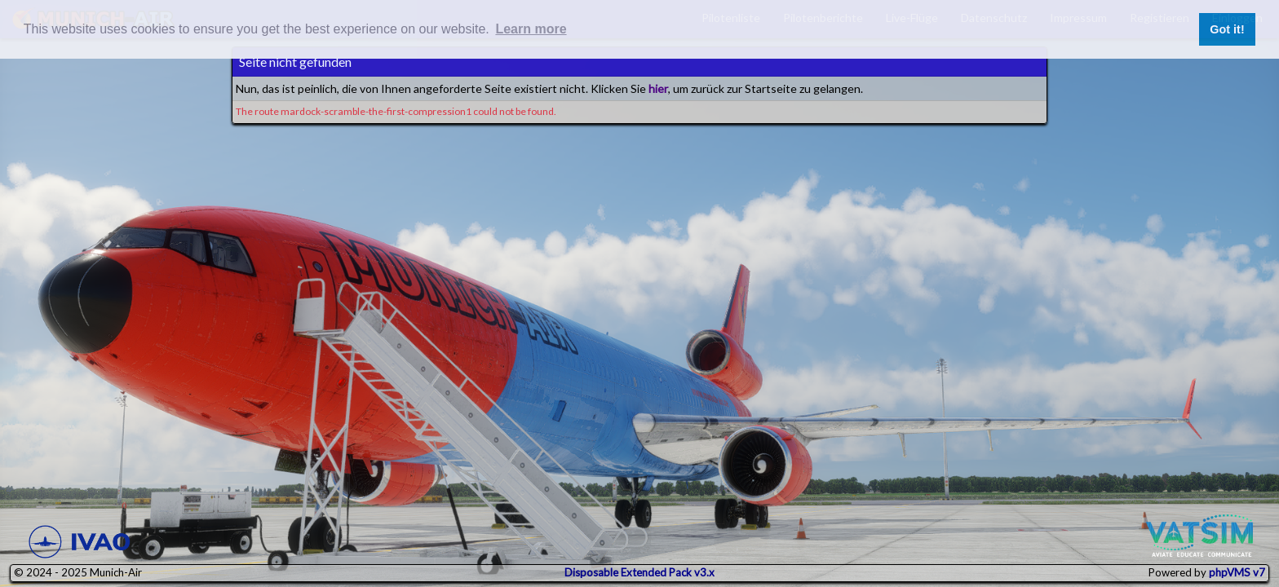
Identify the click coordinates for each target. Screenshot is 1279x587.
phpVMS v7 (1237, 572)
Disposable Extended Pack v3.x (639, 572)
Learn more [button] (530, 29)
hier (658, 88)
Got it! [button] (1227, 29)
